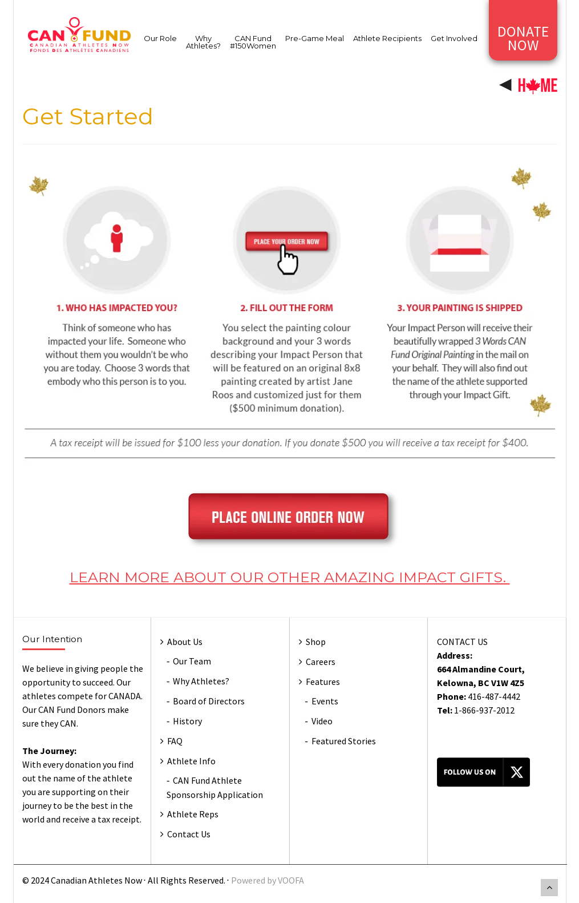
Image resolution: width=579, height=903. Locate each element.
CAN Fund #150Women (253, 42)
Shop (316, 641)
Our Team (192, 661)
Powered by (254, 880)
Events (324, 701)
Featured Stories (343, 741)
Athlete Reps (192, 814)
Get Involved (454, 38)
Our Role (160, 38)
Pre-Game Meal (314, 38)
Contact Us (188, 834)
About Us (185, 641)
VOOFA (291, 880)
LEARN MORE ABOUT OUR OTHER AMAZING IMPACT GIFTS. (290, 577)
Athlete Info (191, 761)
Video (322, 721)
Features (323, 681)
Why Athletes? (203, 42)
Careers (320, 661)
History (187, 721)
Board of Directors (209, 701)
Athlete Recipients (387, 38)
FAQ (175, 741)
